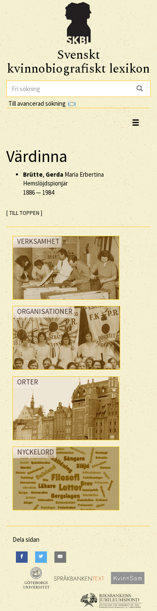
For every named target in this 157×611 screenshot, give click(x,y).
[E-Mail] (60, 557)
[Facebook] (22, 557)
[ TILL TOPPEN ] (24, 213)
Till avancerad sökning (42, 103)
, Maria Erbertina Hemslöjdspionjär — (63, 183)
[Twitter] (41, 557)
